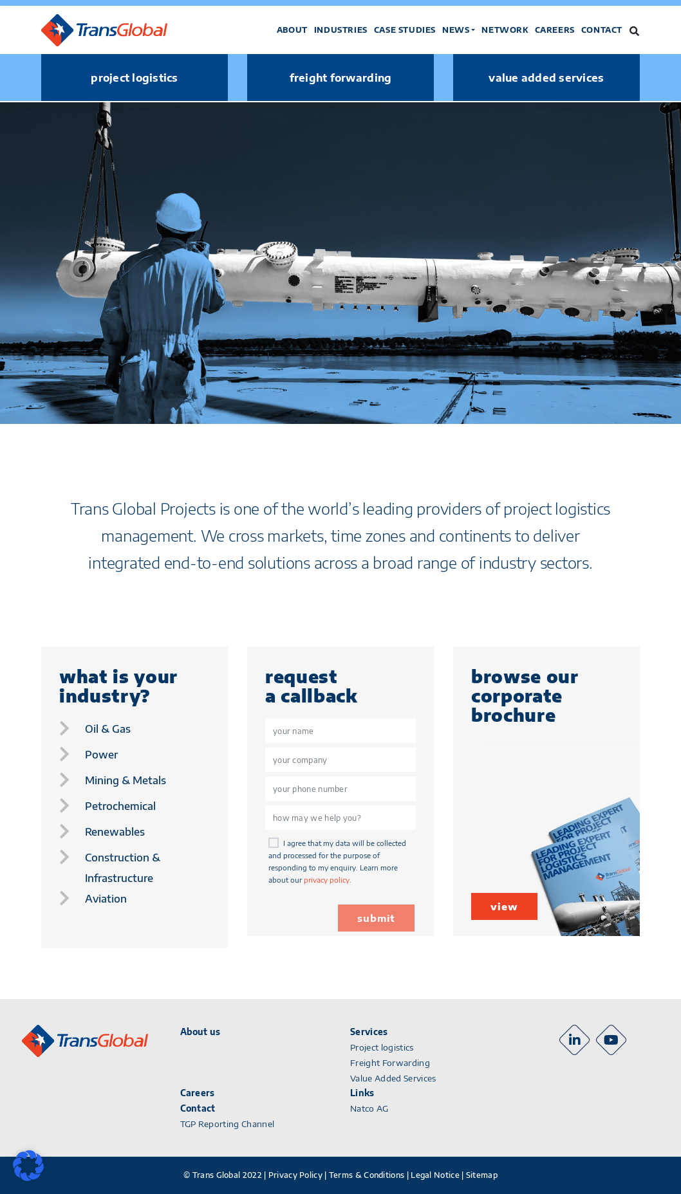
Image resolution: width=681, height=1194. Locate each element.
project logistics (134, 77)
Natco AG (369, 1108)
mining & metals (125, 780)
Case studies (405, 30)
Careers (555, 30)
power (101, 754)
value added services (546, 77)
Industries (341, 30)
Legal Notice (435, 1175)
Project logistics (382, 1047)
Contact (601, 30)
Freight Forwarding (390, 1062)
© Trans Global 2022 (222, 1175)
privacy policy (327, 880)
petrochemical (120, 806)
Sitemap (482, 1175)
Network (504, 30)
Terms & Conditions (366, 1175)
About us (200, 1031)
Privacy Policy (295, 1175)
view (504, 906)
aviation (106, 898)
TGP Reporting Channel (227, 1123)
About (292, 30)
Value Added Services (393, 1078)
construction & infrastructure (122, 868)
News (455, 30)
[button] (28, 1165)
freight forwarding (341, 77)
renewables (115, 831)
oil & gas (108, 728)
